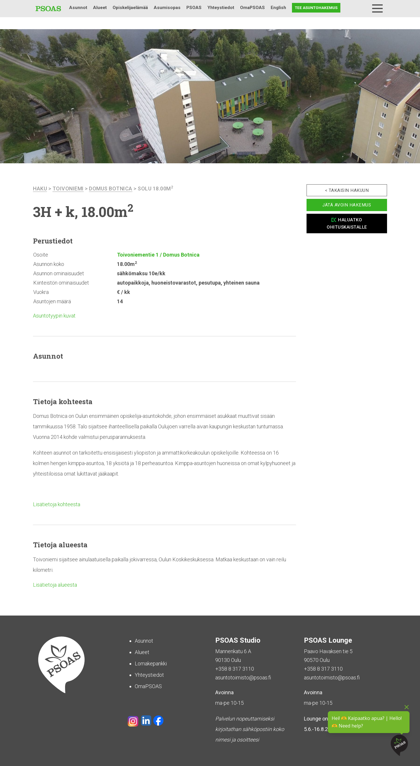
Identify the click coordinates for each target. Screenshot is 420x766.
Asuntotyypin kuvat (54, 316)
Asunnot (78, 7)
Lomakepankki (151, 663)
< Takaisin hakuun (347, 190)
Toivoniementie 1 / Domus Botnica (158, 255)
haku (40, 188)
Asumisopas (167, 7)
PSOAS (194, 7)
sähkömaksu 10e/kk (141, 273)
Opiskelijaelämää (130, 7)
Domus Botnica (110, 188)
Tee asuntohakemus (316, 7)
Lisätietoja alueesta (55, 585)
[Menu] (377, 8)
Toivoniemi (68, 188)
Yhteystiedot (220, 7)
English (278, 7)
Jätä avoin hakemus (346, 205)
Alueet (100, 7)
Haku (362, 8)
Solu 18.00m (155, 188)
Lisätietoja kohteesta (56, 504)
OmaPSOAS (252, 7)
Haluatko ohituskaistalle (347, 223)
